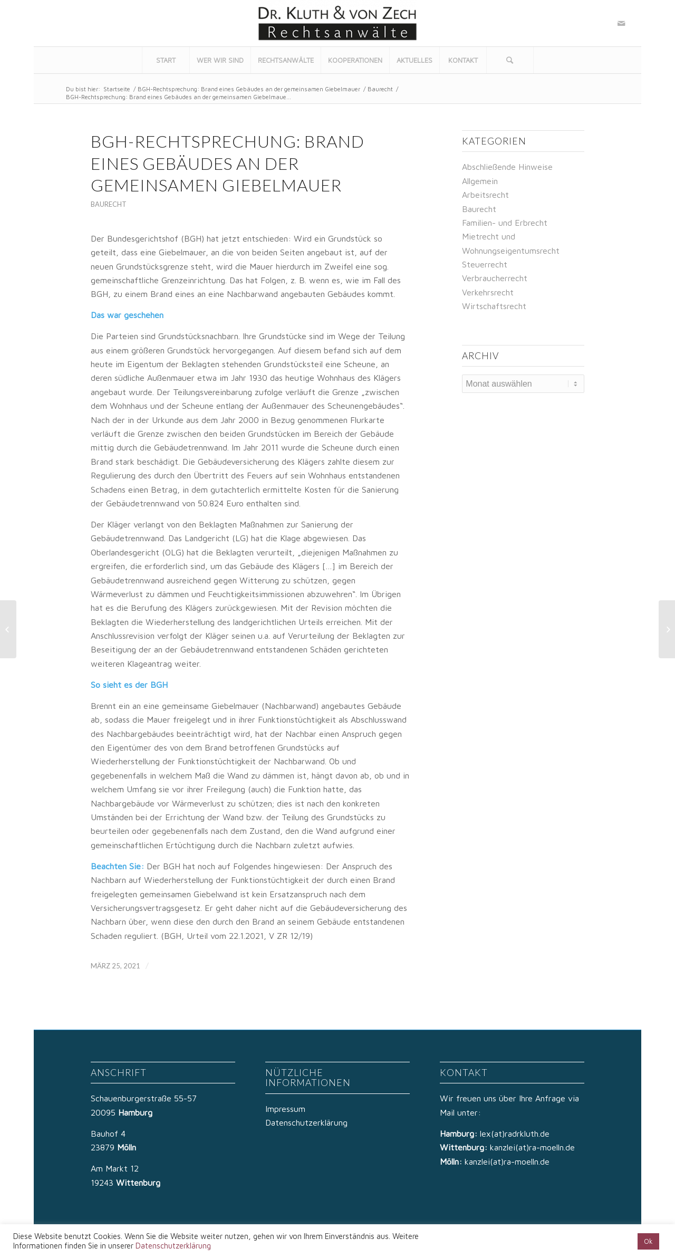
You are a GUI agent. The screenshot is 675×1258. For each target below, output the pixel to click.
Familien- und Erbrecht (504, 222)
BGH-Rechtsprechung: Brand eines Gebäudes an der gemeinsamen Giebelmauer (249, 88)
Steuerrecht (484, 264)
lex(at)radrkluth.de (516, 1133)
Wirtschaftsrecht (494, 306)
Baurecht (380, 88)
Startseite (116, 88)
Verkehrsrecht (488, 292)
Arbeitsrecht (485, 194)
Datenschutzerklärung (306, 1122)
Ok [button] (648, 1241)
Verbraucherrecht (494, 278)
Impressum (285, 1108)
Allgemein (480, 181)
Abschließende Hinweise (507, 166)
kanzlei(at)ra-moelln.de (532, 1147)
